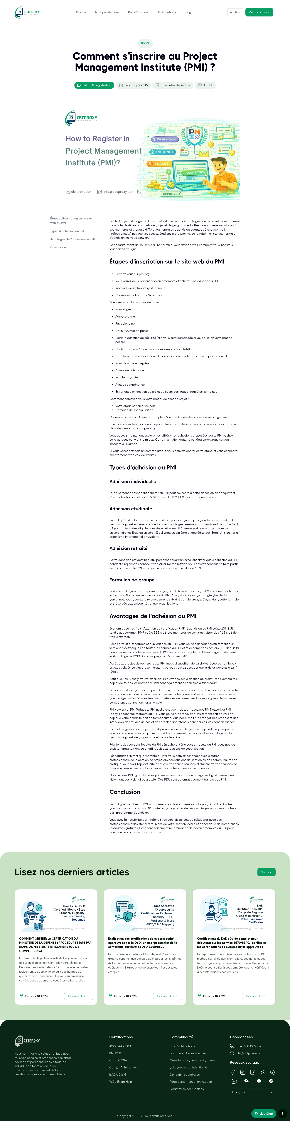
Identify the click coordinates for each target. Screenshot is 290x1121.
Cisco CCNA (118, 1060)
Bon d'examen (138, 12)
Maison (81, 12)
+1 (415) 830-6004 (245, 1046)
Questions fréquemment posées (192, 1060)
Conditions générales (185, 1074)
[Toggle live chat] (263, 1113)
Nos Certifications (182, 1046)
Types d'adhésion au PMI (67, 231)
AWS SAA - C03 (120, 1046)
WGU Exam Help (120, 1081)
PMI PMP (115, 1053)
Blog (188, 12)
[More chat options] (282, 1113)
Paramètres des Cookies (187, 1089)
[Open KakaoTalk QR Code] (258, 1081)
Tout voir (266, 872)
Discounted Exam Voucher (188, 1053)
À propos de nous (107, 12)
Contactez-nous (259, 12)
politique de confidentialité (188, 1067)
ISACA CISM (117, 1074)
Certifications (166, 12)
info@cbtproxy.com (249, 1053)
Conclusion (58, 247)
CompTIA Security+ (122, 1067)
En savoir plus (78, 996)
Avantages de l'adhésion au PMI (72, 239)
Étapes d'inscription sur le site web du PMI (71, 221)
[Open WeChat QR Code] (246, 1081)
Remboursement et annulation (191, 1081)
